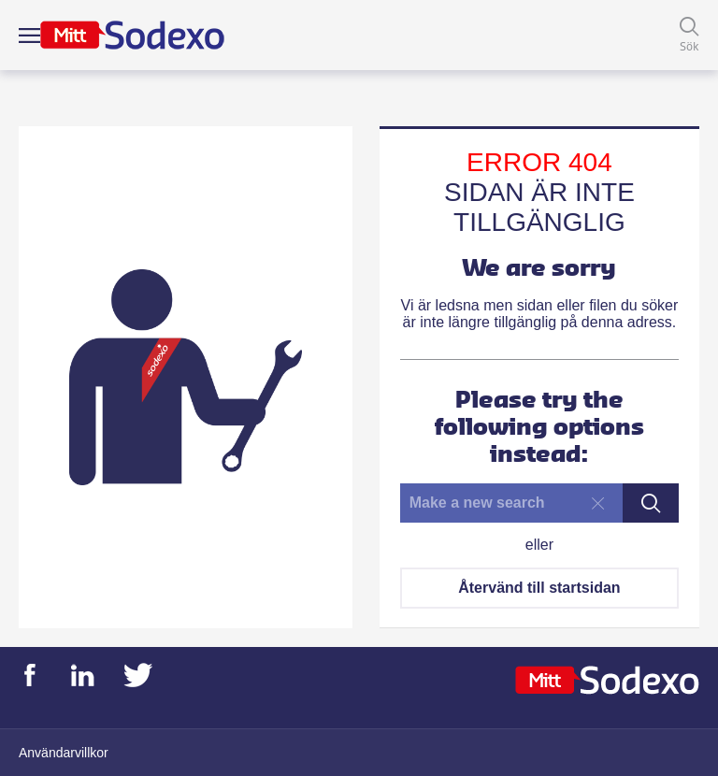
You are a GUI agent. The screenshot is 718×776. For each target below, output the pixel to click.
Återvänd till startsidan (539, 588)
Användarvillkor (63, 752)
